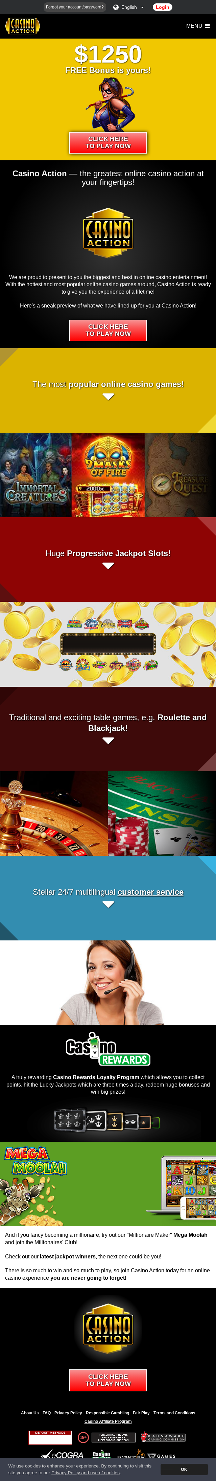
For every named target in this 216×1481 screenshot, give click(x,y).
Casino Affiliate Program (108, 1421)
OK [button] (184, 1469)
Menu (198, 26)
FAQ (47, 1413)
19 (82, 1437)
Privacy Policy (68, 1413)
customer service (151, 891)
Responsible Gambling (107, 1413)
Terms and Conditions (174, 1413)
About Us (30, 1413)
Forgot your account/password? (75, 7)
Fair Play (141, 1413)
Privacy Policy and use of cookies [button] (85, 1472)
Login (162, 7)
